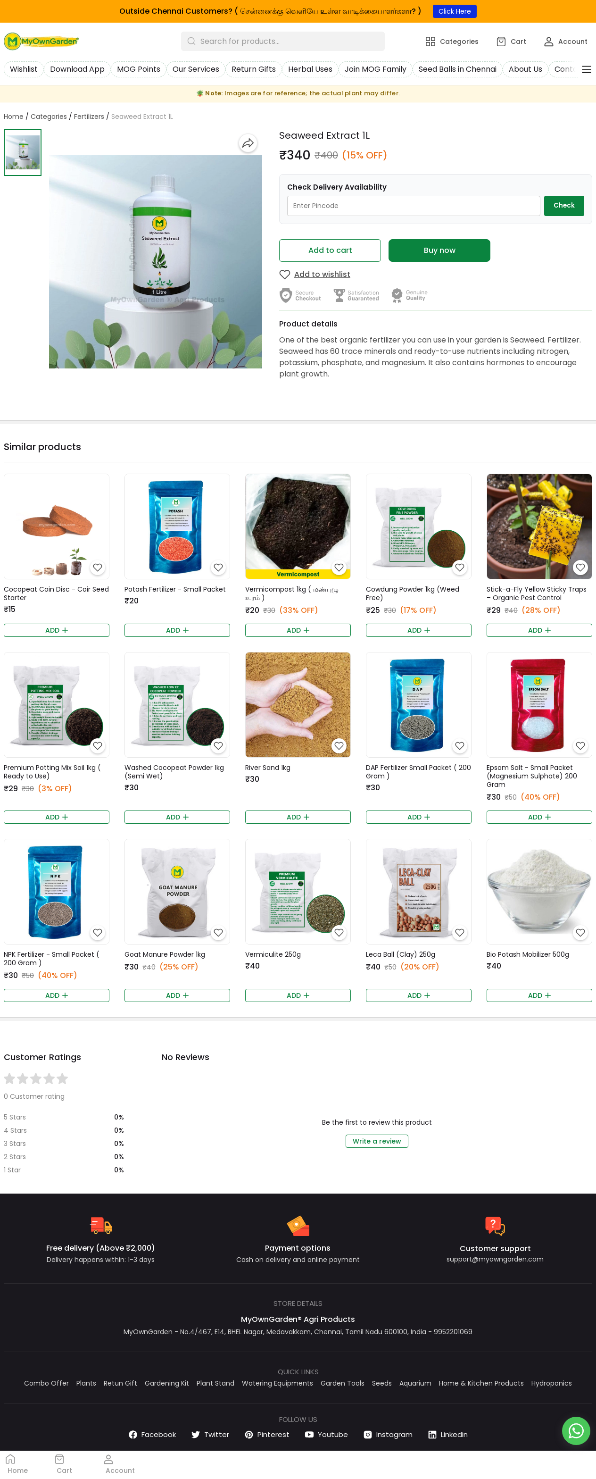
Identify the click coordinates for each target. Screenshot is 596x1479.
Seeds (382, 1383)
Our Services (196, 69)
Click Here (455, 11)
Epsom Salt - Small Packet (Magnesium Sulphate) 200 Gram (532, 776)
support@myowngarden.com (495, 1259)
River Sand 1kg (267, 767)
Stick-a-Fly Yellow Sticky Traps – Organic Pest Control (537, 593)
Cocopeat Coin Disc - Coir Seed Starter (56, 593)
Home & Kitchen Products (481, 1383)
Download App (77, 69)
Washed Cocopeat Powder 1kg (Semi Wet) (174, 772)
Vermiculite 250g (273, 954)
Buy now (439, 250)
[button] (22, 152)
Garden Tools (342, 1383)
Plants (86, 1383)
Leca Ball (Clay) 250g (400, 954)
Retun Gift (120, 1383)
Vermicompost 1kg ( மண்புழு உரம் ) (292, 593)
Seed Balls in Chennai (458, 69)
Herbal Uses (310, 69)
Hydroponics (551, 1383)
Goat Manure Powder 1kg (164, 954)
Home (14, 116)
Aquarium (415, 1383)
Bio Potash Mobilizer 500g (528, 954)
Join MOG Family (375, 69)
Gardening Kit (167, 1383)
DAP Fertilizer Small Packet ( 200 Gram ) (418, 772)
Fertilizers (89, 116)
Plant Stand (215, 1383)
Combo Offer (46, 1383)
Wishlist (24, 69)
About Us (525, 69)
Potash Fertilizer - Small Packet (175, 589)
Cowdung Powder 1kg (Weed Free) (412, 593)
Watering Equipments (277, 1383)
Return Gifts (254, 69)
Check (564, 205)
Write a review (377, 1141)
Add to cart (330, 250)
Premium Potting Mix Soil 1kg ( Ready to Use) (52, 772)
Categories (49, 116)
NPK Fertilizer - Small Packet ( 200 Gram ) (51, 959)
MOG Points (138, 69)
